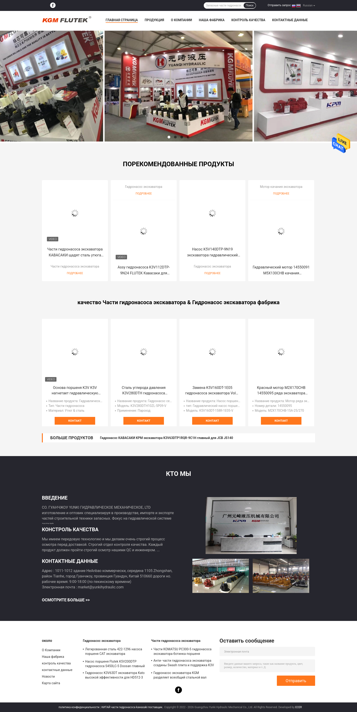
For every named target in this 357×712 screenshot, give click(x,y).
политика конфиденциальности (79, 707)
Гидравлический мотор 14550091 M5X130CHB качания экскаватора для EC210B (281, 270)
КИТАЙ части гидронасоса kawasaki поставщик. (132, 707)
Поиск (249, 5)
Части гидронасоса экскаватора (75, 266)
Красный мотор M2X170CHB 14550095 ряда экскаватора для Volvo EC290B (281, 390)
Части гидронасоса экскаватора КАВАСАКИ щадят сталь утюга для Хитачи (75, 252)
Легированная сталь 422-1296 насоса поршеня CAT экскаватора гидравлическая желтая (113, 652)
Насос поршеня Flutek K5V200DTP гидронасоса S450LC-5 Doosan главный (115, 664)
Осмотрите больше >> (66, 599)
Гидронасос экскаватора (143, 187)
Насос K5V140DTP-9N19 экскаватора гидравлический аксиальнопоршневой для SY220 (212, 252)
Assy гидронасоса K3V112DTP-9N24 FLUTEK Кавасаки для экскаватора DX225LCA (143, 270)
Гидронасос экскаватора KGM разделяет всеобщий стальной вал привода (180, 676)
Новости (48, 676)
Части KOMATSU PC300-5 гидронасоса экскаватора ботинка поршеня (182, 651)
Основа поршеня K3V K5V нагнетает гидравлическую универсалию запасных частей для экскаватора (75, 390)
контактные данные (290, 20)
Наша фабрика (211, 20)
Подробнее (75, 273)
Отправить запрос (279, 5)
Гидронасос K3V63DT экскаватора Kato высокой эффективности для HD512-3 (115, 675)
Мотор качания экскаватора (281, 187)
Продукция (154, 20)
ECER (298, 707)
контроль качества (248, 20)
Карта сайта (51, 683)
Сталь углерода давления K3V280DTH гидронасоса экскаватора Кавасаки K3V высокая (143, 390)
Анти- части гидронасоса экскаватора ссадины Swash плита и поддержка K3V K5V (183, 663)
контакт (75, 420)
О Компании (181, 20)
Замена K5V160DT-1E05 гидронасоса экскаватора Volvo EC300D (212, 390)
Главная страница (122, 20)
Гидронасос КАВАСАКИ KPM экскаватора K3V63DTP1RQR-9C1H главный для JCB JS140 (166, 438)
